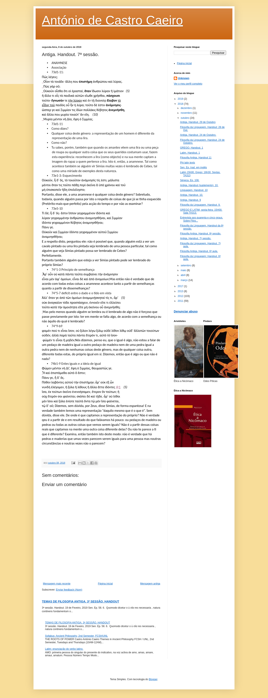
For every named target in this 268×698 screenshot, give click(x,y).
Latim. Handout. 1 (190, 152)
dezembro (187, 108)
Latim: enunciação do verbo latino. (64, 648)
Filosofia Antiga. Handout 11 (195, 157)
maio (184, 270)
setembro (186, 265)
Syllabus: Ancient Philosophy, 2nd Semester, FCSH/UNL (76, 635)
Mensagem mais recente (56, 583)
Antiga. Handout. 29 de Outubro (197, 122)
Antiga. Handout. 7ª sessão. (195, 238)
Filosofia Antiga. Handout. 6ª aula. (199, 251)
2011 (181, 300)
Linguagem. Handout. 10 (193, 190)
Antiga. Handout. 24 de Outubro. (198, 134)
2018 (181, 103)
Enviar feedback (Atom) (69, 589)
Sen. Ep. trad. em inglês (193, 167)
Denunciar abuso (186, 311)
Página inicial (105, 583)
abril (183, 275)
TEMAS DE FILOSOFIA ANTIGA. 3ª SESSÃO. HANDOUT (80, 601)
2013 (181, 291)
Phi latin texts (187, 162)
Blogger (153, 679)
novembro (187, 112)
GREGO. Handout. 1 (191, 147)
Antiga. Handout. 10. (191, 194)
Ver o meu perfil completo (188, 83)
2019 (181, 98)
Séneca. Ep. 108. (189, 180)
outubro (185, 117)
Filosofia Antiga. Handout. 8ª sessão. (200, 233)
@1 (118, 387)
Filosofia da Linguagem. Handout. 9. (200, 204)
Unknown (183, 78)
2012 (181, 296)
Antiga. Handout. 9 (190, 200)
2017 (181, 286)
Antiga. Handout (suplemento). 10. (199, 185)
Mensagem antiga (150, 583)
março (184, 280)
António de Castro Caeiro (112, 20)
